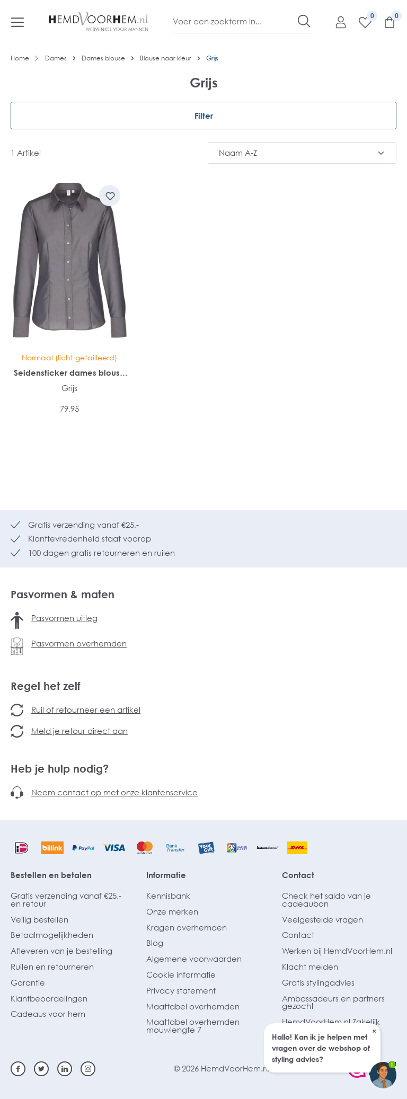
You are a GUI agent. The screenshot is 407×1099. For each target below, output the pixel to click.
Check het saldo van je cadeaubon (326, 899)
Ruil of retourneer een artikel (85, 709)
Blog (154, 942)
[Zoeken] (304, 21)
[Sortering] (302, 152)
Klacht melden (310, 966)
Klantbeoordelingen (49, 998)
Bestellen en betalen (51, 875)
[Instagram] (88, 1068)
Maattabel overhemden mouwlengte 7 (193, 1025)
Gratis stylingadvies (318, 982)
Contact (298, 875)
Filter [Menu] (203, 115)
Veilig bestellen (39, 919)
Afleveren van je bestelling (61, 950)
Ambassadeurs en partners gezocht (333, 1002)
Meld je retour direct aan (79, 730)
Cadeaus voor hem (48, 1013)
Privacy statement (181, 990)
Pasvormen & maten (62, 594)
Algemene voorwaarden (194, 958)
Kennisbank (168, 895)
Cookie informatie (181, 974)
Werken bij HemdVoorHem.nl (337, 950)
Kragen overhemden (186, 927)
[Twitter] (41, 1068)
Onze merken (172, 911)
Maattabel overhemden (193, 1006)
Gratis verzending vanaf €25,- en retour (66, 899)
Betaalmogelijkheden (52, 935)
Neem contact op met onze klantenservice (114, 792)
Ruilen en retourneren (52, 966)
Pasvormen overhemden (79, 643)
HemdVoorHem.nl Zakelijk (331, 1021)
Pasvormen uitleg (64, 618)
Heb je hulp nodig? (60, 768)
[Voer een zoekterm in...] (235, 21)
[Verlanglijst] (360, 21)
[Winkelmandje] (384, 21)
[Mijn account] (335, 21)
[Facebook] (18, 1068)
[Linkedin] (64, 1068)
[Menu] (17, 21)
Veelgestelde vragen (322, 919)
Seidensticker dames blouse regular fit (69, 373)
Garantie (28, 982)
